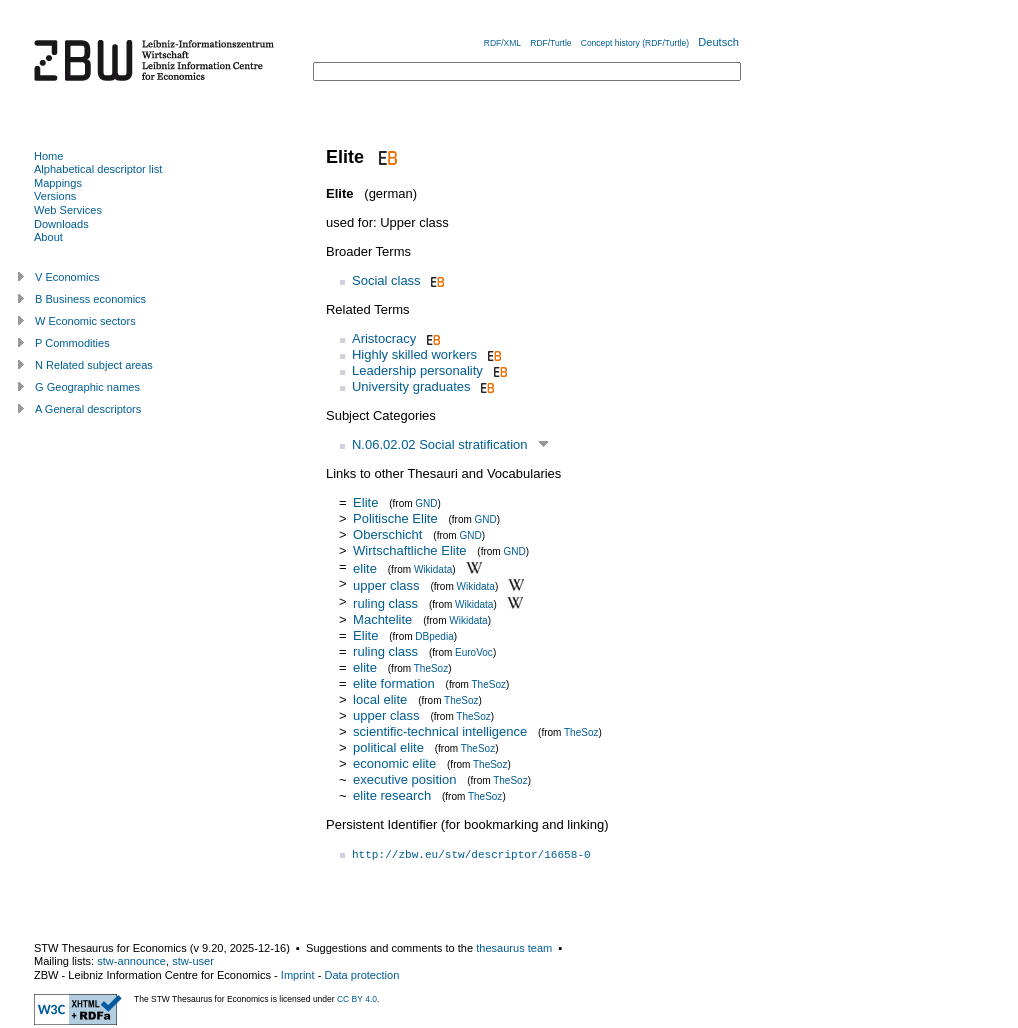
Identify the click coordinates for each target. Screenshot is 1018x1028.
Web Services (68, 210)
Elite (365, 502)
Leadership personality (417, 370)
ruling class (385, 603)
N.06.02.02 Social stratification (440, 444)
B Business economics (90, 299)
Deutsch (718, 42)
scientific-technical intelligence (440, 731)
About (48, 237)
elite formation (394, 683)
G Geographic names (87, 387)
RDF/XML (502, 43)
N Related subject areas (94, 365)
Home (48, 156)
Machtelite (382, 619)
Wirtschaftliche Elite (409, 550)
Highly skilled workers (414, 354)
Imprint (298, 975)
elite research (392, 795)
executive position (404, 779)
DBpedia (434, 636)
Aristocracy (384, 338)
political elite (388, 747)
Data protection (361, 975)
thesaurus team (514, 948)
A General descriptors (88, 409)
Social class (386, 280)
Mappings (58, 183)
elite (365, 567)
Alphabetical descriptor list (98, 169)
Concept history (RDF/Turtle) (635, 43)
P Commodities (72, 343)
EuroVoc (474, 652)
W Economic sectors (85, 321)
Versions (55, 196)
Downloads (61, 224)
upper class (386, 585)
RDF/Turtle (550, 43)
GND (426, 503)
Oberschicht (387, 534)
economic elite (394, 763)
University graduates (411, 386)
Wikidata (433, 568)
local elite (380, 699)
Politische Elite (395, 518)
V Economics (67, 277)
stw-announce (131, 961)
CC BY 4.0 (357, 999)
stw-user (193, 961)
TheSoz (431, 668)
